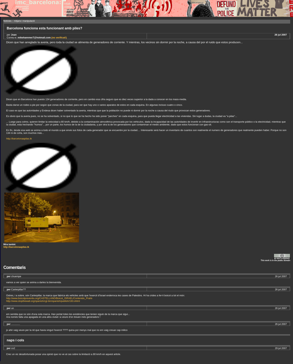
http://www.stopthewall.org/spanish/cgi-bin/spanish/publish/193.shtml (43, 301)
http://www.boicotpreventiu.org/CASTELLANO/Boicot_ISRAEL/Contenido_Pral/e (49, 298)
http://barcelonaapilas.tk (19, 138)
